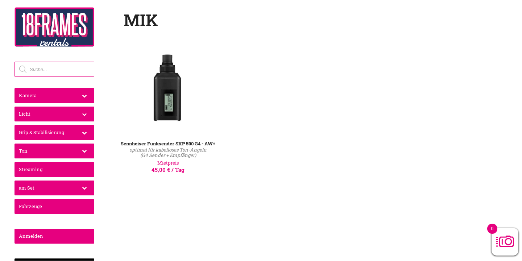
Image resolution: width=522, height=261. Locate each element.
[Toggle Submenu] (84, 95)
